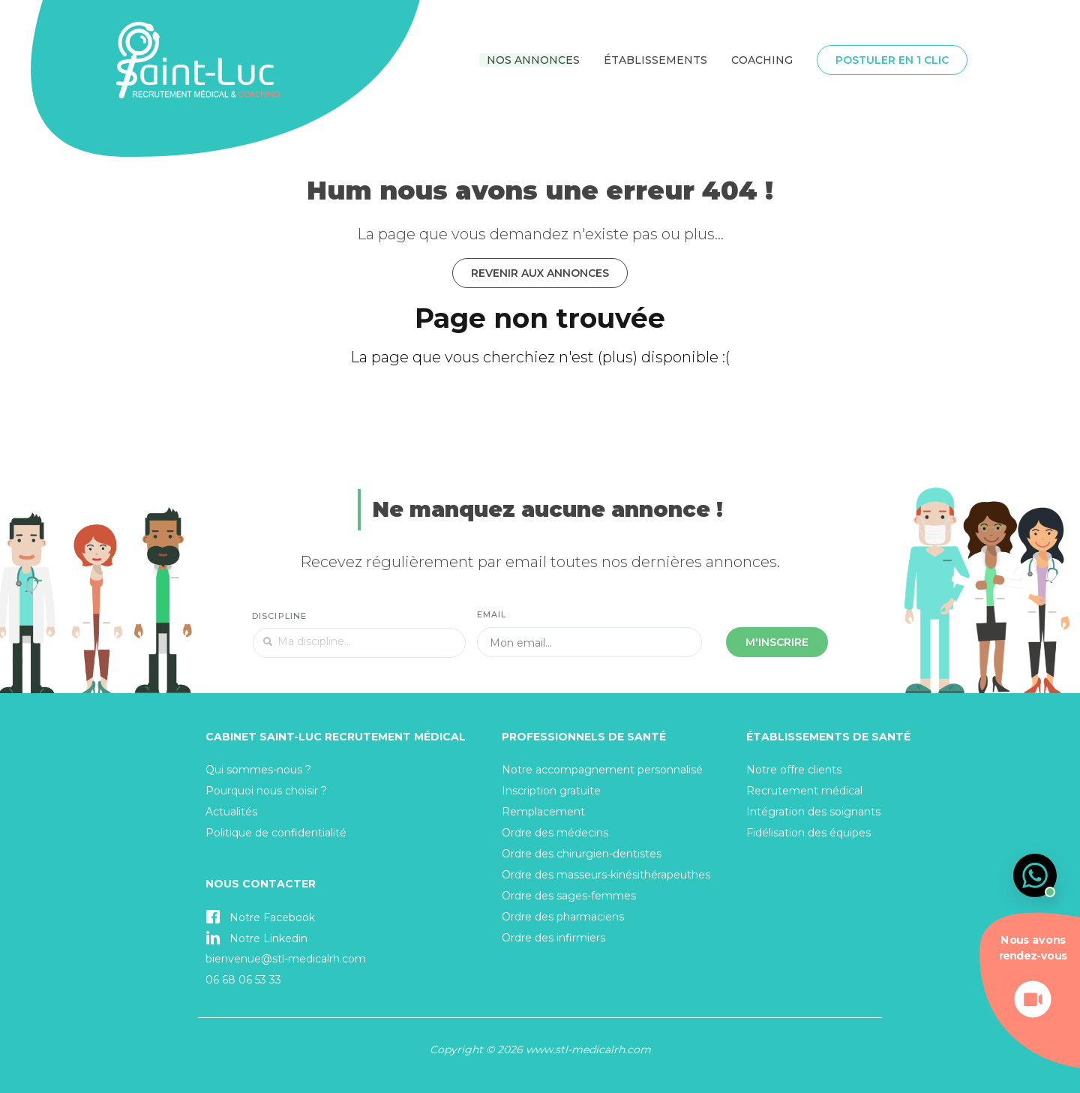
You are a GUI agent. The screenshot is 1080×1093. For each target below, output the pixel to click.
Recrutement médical (804, 790)
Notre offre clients (794, 769)
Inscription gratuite (551, 790)
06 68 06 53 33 (243, 979)
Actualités (231, 811)
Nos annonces (533, 60)
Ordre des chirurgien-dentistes (582, 853)
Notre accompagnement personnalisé (602, 769)
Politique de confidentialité (276, 832)
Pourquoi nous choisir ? (266, 790)
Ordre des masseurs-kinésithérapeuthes (606, 874)
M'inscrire (777, 642)
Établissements (655, 60)
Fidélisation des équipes (808, 832)
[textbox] (359, 643)
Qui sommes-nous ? (258, 769)
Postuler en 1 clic (892, 60)
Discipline (279, 616)
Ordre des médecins (555, 832)
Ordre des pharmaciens (563, 916)
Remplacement (543, 811)
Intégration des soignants (813, 811)
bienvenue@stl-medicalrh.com (286, 958)
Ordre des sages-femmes (569, 895)
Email (492, 614)
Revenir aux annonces (540, 273)
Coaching (762, 60)
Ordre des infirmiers (553, 937)
